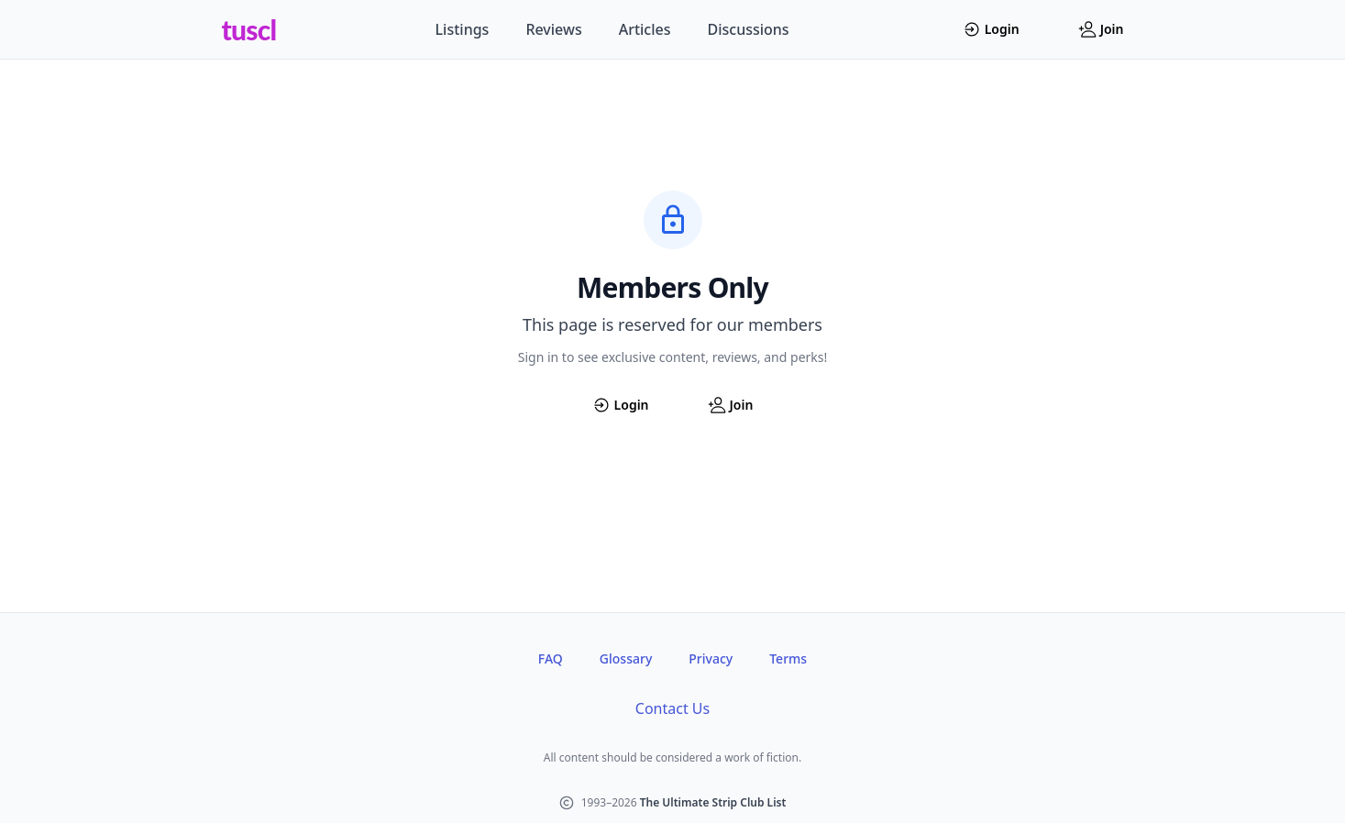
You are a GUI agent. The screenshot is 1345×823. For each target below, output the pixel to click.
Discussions (748, 29)
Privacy (711, 658)
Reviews (553, 29)
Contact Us (672, 708)
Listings (462, 29)
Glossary (626, 658)
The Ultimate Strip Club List (713, 802)
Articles (645, 29)
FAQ (550, 658)
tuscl (249, 29)
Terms (788, 658)
